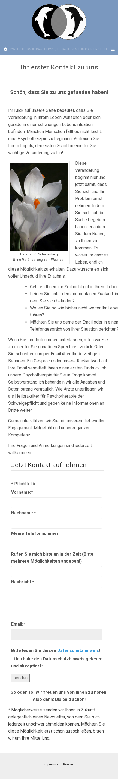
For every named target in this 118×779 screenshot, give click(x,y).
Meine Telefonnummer (35, 533)
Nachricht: (22, 581)
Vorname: (22, 492)
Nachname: (23, 512)
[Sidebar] (5, 49)
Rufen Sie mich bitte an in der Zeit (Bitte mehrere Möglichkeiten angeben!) (52, 558)
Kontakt (69, 764)
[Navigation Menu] (112, 49)
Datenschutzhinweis (78, 650)
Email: (18, 624)
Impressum (52, 764)
